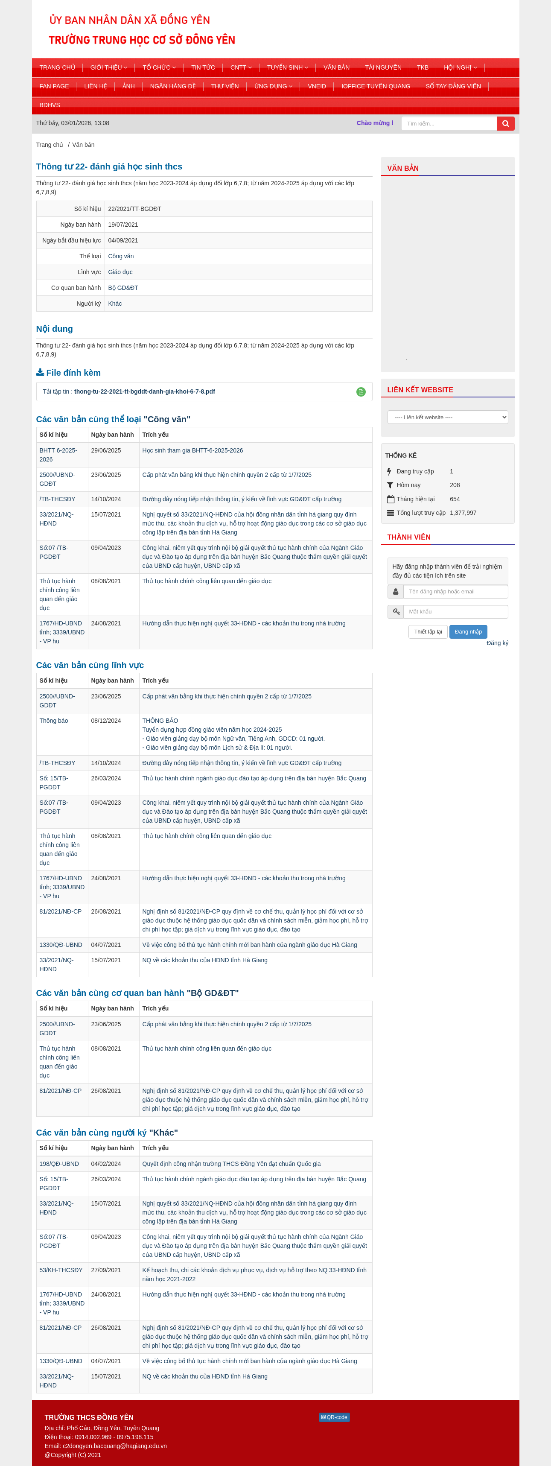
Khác (115, 303)
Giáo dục (120, 272)
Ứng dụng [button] (273, 86)
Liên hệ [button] (95, 86)
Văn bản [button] (337, 67)
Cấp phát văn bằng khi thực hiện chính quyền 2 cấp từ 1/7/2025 (227, 474)
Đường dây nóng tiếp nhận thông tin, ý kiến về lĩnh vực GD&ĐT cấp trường (242, 499)
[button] (361, 392)
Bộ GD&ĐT (123, 287)
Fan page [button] (54, 86)
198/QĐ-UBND (59, 1163)
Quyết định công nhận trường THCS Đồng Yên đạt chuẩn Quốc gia (232, 1163)
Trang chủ (57, 67)
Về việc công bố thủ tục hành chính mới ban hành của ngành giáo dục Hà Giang (250, 944)
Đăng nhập (468, 631)
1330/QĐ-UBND (61, 944)
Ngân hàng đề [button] (173, 86)
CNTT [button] (241, 67)
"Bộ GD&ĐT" (213, 993)
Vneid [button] (317, 86)
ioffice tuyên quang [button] (376, 86)
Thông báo (54, 720)
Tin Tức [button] (203, 67)
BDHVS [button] (50, 105)
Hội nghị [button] (460, 67)
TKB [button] (423, 67)
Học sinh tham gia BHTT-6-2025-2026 (193, 450)
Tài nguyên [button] (383, 67)
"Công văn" (166, 419)
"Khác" (163, 1132)
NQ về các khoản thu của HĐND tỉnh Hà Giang (205, 960)
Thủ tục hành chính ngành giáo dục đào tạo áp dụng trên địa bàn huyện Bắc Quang (255, 778)
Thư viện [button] (225, 86)
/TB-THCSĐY (58, 499)
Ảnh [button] (128, 86)
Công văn (121, 256)
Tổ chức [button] (159, 67)
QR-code (334, 1417)
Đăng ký (497, 643)
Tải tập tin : (129, 391)
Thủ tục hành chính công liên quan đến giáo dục (207, 581)
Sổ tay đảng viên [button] (453, 86)
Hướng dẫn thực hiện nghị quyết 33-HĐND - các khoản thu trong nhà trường (244, 623)
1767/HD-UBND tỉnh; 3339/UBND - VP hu (62, 632)
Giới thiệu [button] (109, 67)
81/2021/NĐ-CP (61, 911)
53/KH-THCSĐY (61, 1270)
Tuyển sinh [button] (287, 67)
